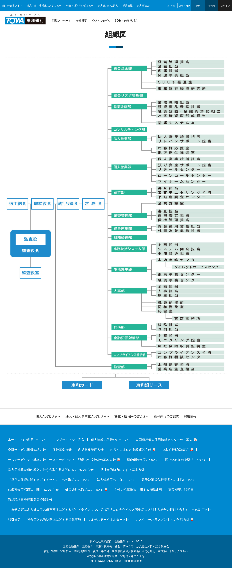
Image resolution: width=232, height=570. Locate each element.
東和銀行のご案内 (108, 5)
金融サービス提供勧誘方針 (27, 451)
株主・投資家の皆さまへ (80, 5)
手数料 (211, 6)
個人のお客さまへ (12, 5)
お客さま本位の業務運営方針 (130, 451)
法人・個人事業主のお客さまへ (44, 5)
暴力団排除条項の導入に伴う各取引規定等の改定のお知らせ (51, 471)
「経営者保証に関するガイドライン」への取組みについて (49, 481)
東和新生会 (143, 5)
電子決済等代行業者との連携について (169, 481)
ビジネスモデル (100, 20)
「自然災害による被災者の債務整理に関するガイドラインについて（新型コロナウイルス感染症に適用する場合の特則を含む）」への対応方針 (109, 511)
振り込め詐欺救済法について (185, 461)
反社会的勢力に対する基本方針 (122, 471)
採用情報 (128, 5)
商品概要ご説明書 (181, 491)
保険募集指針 (62, 451)
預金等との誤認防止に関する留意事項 (54, 521)
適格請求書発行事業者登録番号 (30, 501)
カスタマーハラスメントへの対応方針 (162, 521)
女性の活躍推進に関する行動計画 (138, 491)
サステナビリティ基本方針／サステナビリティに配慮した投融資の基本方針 (62, 461)
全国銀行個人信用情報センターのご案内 (164, 441)
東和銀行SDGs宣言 (175, 451)
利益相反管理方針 (91, 451)
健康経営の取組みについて (84, 491)
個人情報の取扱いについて (110, 441)
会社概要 (81, 20)
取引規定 (14, 521)
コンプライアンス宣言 (68, 441)
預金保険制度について (142, 461)
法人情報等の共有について (116, 481)
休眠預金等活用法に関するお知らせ (33, 491)
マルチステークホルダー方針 (108, 521)
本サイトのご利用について (27, 441)
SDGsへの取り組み (126, 20)
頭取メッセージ (61, 20)
